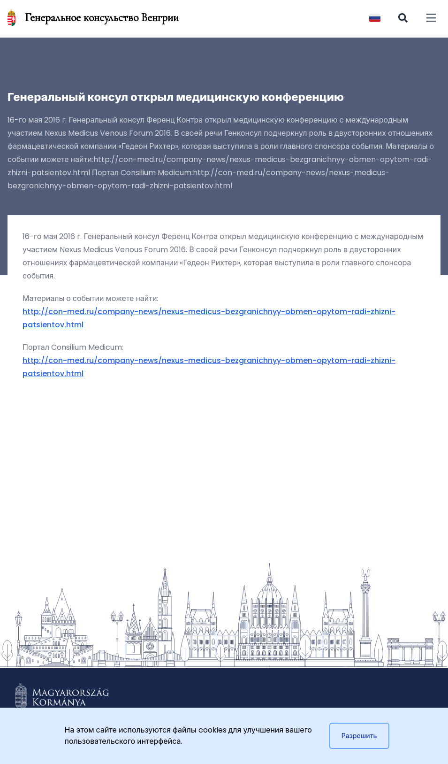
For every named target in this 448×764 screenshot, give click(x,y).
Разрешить (359, 736)
